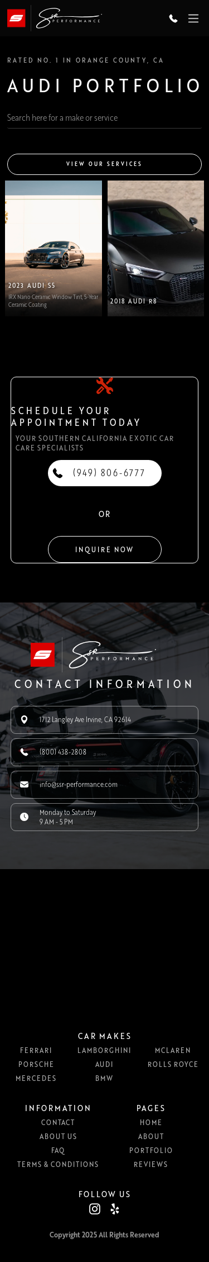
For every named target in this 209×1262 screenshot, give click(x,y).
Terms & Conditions (58, 1164)
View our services (104, 164)
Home (151, 1122)
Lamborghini (104, 1050)
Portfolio (151, 1150)
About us (58, 1136)
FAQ (58, 1150)
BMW (104, 1078)
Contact (58, 1122)
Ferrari (36, 1050)
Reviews (151, 1164)
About (151, 1136)
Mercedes (36, 1078)
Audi (104, 1064)
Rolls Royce (173, 1064)
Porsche (36, 1064)
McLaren (173, 1050)
